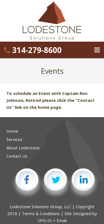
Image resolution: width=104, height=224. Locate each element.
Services (14, 139)
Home (12, 131)
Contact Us (16, 156)
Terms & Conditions (41, 213)
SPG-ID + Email (52, 220)
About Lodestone (23, 147)
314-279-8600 (33, 50)
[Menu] (97, 50)
